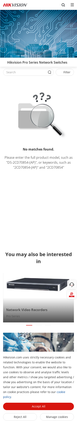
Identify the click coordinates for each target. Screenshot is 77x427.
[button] (29, 325)
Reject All (20, 417)
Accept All (38, 406)
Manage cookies (57, 417)
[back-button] (4, 61)
